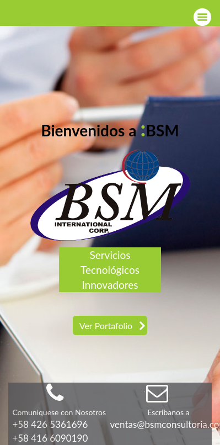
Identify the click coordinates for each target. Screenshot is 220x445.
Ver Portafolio (105, 325)
